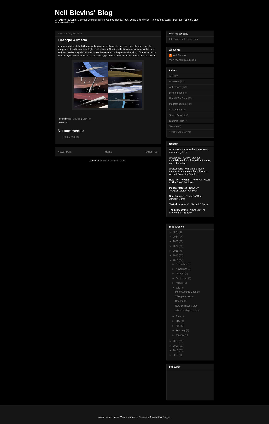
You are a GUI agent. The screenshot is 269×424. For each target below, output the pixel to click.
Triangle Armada (184, 296)
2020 (176, 255)
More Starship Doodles (187, 291)
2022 (176, 246)
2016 (176, 350)
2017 (176, 345)
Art (66, 122)
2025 (176, 232)
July (178, 287)
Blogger (166, 417)
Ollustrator (144, 417)
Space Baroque (177, 115)
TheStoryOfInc (177, 132)
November (181, 269)
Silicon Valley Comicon (187, 310)
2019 (176, 260)
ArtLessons (175, 87)
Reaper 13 (180, 301)
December (181, 264)
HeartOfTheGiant (178, 98)
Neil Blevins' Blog (84, 12)
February (181, 330)
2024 (176, 236)
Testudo (173, 126)
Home (108, 151)
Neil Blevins (179, 55)
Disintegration (176, 92)
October (180, 273)
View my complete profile (182, 60)
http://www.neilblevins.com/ (183, 39)
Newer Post (65, 151)
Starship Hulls (176, 121)
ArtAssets (174, 81)
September (182, 278)
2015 (176, 355)
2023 (176, 241)
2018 (176, 341)
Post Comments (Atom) (114, 160)
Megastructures (177, 104)
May (178, 321)
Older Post (151, 151)
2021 (176, 250)
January (180, 335)
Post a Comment (70, 136)
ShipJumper (175, 109)
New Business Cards (186, 305)
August (180, 282)
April (178, 325)
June (179, 316)
